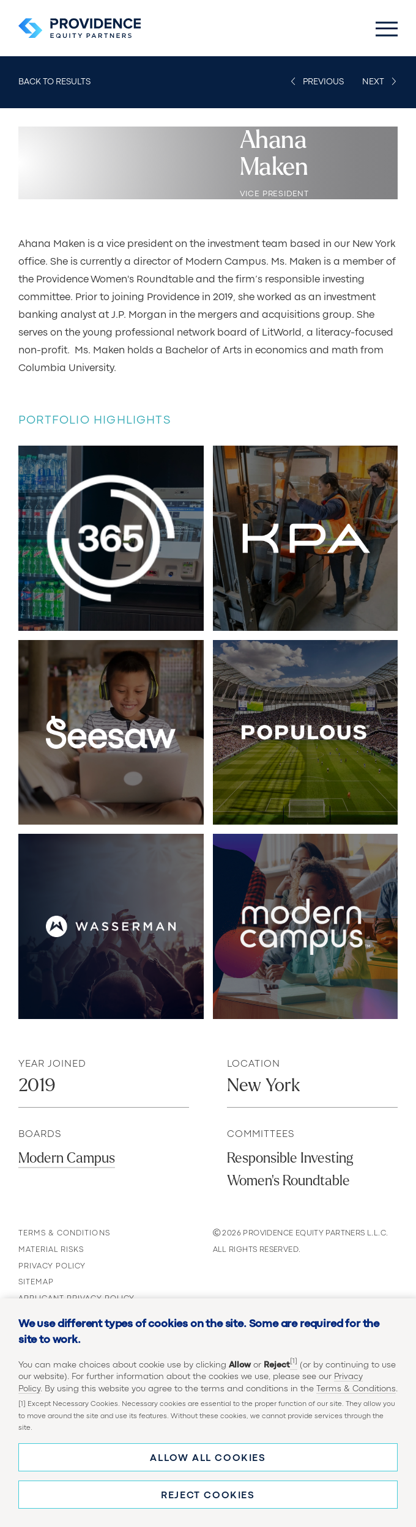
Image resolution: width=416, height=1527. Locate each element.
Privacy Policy (52, 1266)
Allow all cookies (208, 1458)
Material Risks (51, 1249)
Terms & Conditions (356, 1389)
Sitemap (36, 1282)
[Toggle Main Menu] (387, 28)
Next (373, 82)
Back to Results (54, 82)
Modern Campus (66, 1158)
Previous (323, 82)
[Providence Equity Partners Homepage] (79, 28)
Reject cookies (207, 1496)
